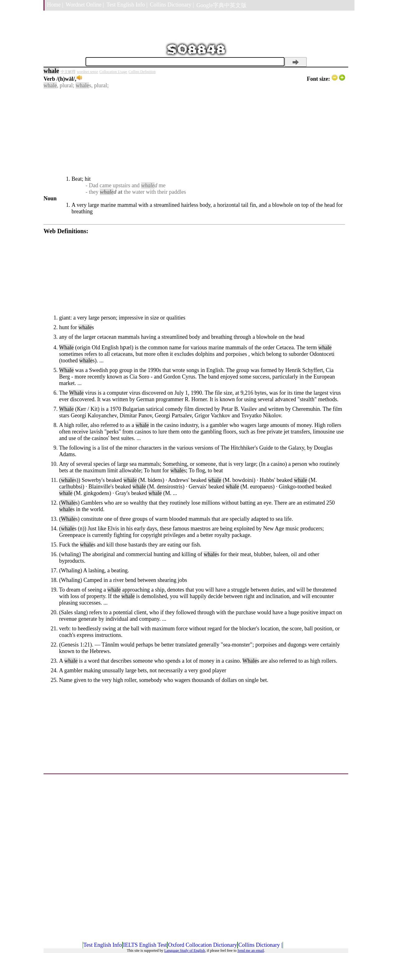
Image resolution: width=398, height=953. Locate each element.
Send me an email (250, 950)
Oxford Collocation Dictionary (202, 945)
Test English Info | (126, 5)
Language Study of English (184, 950)
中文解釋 (68, 72)
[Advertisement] (194, 132)
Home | (55, 5)
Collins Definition (141, 72)
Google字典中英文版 (222, 5)
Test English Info (102, 945)
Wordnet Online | (85, 5)
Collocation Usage (113, 72)
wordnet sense (87, 72)
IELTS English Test (145, 945)
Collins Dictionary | (172, 5)
